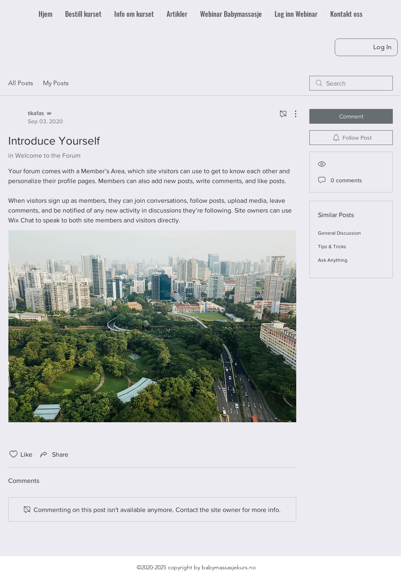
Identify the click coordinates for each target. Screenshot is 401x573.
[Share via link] (53, 454)
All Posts (20, 83)
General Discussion (339, 233)
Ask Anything (332, 260)
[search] (351, 83)
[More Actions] (291, 114)
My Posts (56, 83)
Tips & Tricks (332, 246)
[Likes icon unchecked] (13, 454)
